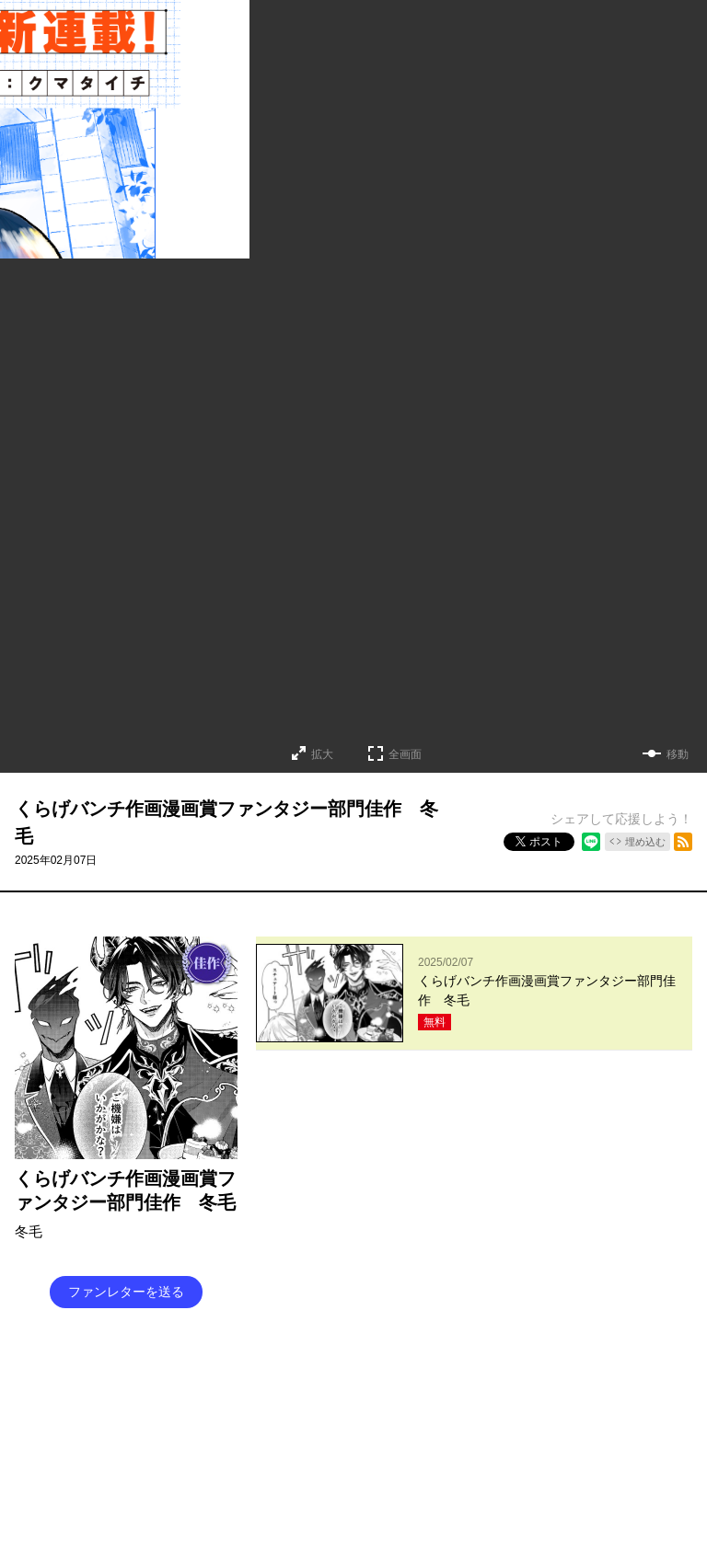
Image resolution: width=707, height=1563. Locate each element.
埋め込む (645, 841)
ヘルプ (302, 1432)
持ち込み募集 (237, 1432)
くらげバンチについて (307, 1397)
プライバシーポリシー (447, 1432)
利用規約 (355, 1432)
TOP (226, 1397)
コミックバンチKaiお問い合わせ (408, 1467)
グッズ (394, 1397)
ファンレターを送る (126, 1291)
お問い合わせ (458, 1397)
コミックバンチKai (265, 1467)
